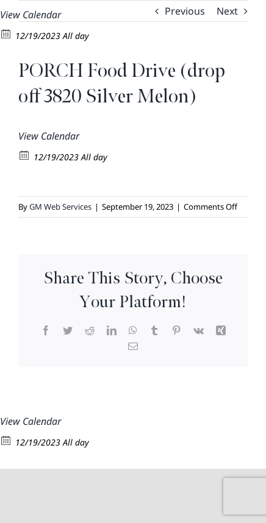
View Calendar (30, 14)
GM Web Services (60, 206)
